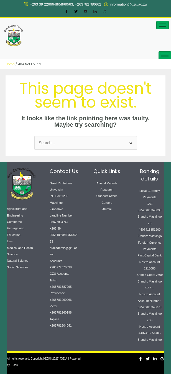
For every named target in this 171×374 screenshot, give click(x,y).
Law (9, 241)
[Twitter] (76, 11)
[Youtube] (85, 11)
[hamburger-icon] (162, 25)
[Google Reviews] (162, 359)
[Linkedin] (155, 359)
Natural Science (17, 260)
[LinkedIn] (95, 11)
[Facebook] (66, 11)
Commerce (14, 221)
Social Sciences (17, 267)
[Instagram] (104, 11)
